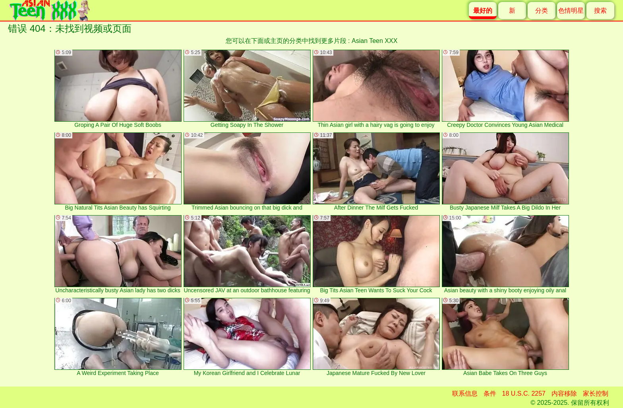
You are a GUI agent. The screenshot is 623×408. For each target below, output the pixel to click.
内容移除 (564, 393)
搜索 (600, 10)
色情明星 (571, 10)
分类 (541, 10)
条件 (490, 393)
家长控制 (595, 393)
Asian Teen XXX (374, 40)
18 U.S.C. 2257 (524, 393)
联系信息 (465, 393)
